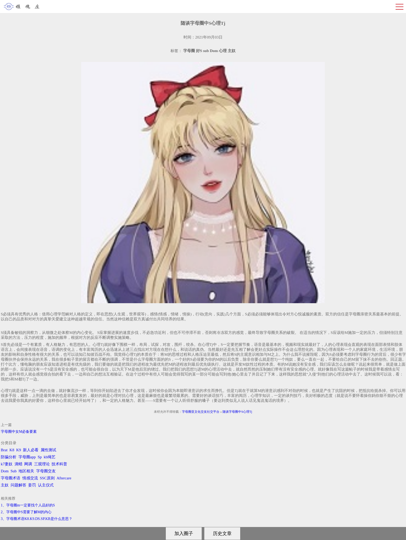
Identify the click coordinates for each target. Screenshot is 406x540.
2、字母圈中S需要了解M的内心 (26, 512)
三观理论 (42, 464)
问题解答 (18, 485)
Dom (5, 471)
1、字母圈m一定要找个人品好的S (28, 505)
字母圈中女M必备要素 (19, 432)
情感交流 (30, 478)
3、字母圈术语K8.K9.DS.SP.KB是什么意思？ (36, 519)
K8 (11, 450)
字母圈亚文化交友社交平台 (200, 412)
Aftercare (63, 478)
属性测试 (48, 450)
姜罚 (32, 485)
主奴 (5, 485)
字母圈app (27, 457)
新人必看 (31, 450)
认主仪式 (46, 485)
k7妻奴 (6, 464)
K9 (18, 450)
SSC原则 (47, 478)
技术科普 (59, 464)
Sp (40, 457)
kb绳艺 (49, 457)
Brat (4, 450)
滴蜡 (18, 464)
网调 (28, 464)
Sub (14, 471)
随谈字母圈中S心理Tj (237, 412)
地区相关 (26, 471)
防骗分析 (8, 457)
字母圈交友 (46, 471)
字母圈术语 (10, 478)
